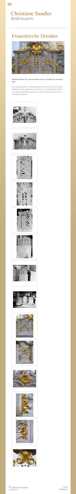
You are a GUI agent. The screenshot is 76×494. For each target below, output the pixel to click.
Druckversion (15, 487)
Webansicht (63, 489)
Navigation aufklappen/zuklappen (38, 4)
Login (65, 487)
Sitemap (25, 487)
